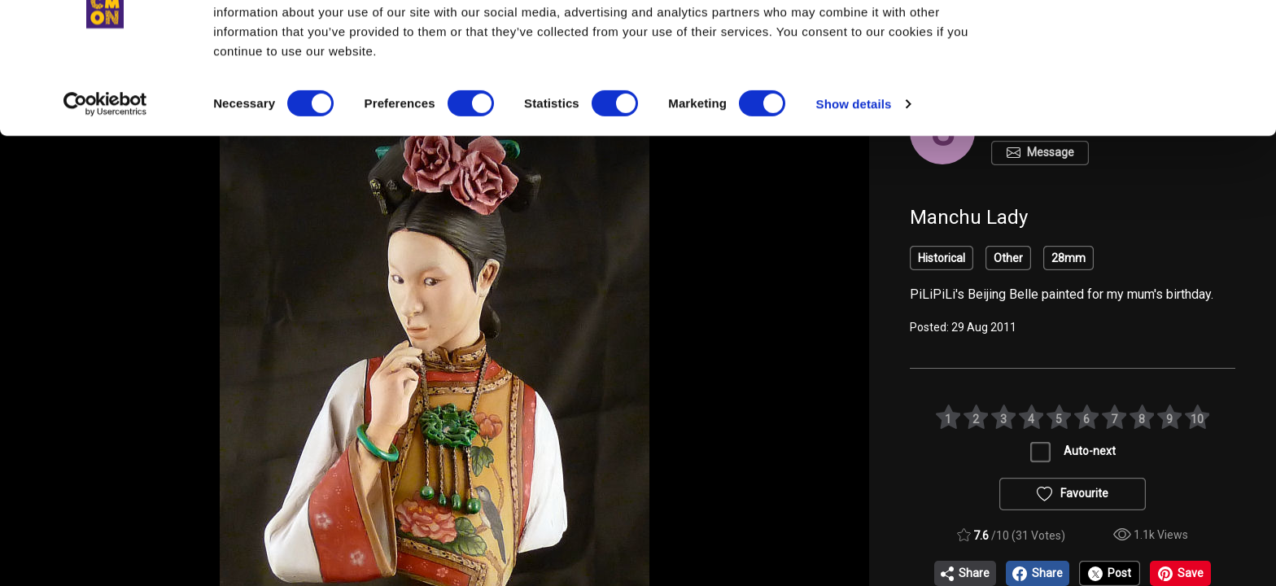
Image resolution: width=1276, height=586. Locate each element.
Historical (941, 258)
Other (1008, 258)
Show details (854, 170)
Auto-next (1090, 450)
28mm (1068, 258)
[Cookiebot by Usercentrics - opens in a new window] (105, 171)
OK (1140, 42)
